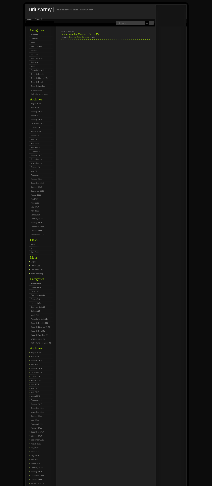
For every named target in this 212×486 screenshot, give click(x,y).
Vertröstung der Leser (39, 94)
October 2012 (36, 127)
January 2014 (36, 112)
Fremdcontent (36, 46)
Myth (33, 244)
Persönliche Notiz (38, 70)
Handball (34, 54)
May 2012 (35, 139)
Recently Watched (38, 86)
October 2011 (36, 167)
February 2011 (37, 175)
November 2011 (37, 163)
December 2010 (37, 183)
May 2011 (35, 171)
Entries (36, 266)
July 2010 (34, 199)
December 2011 (37, 159)
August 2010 (36, 195)
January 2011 (36, 179)
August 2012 (36, 131)
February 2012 (37, 151)
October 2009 (36, 231)
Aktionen (34, 34)
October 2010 (36, 187)
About (37, 19)
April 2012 (35, 143)
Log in (33, 262)
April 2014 (35, 108)
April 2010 (35, 211)
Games (33, 50)
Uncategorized (36, 90)
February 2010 (37, 219)
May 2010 (35, 207)
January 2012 (36, 155)
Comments (37, 270)
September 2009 (37, 235)
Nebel (33, 248)
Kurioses (34, 62)
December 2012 (37, 123)
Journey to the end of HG (80, 34)
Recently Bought (37, 74)
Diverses (34, 38)
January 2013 (36, 119)
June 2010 (35, 203)
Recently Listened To (39, 78)
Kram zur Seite (37, 58)
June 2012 (35, 135)
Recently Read (37, 82)
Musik (33, 66)
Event (33, 42)
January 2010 (36, 223)
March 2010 (35, 215)
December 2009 (37, 227)
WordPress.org (37, 274)
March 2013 (35, 115)
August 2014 (36, 104)
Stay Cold (35, 252)
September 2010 (37, 191)
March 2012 (35, 147)
